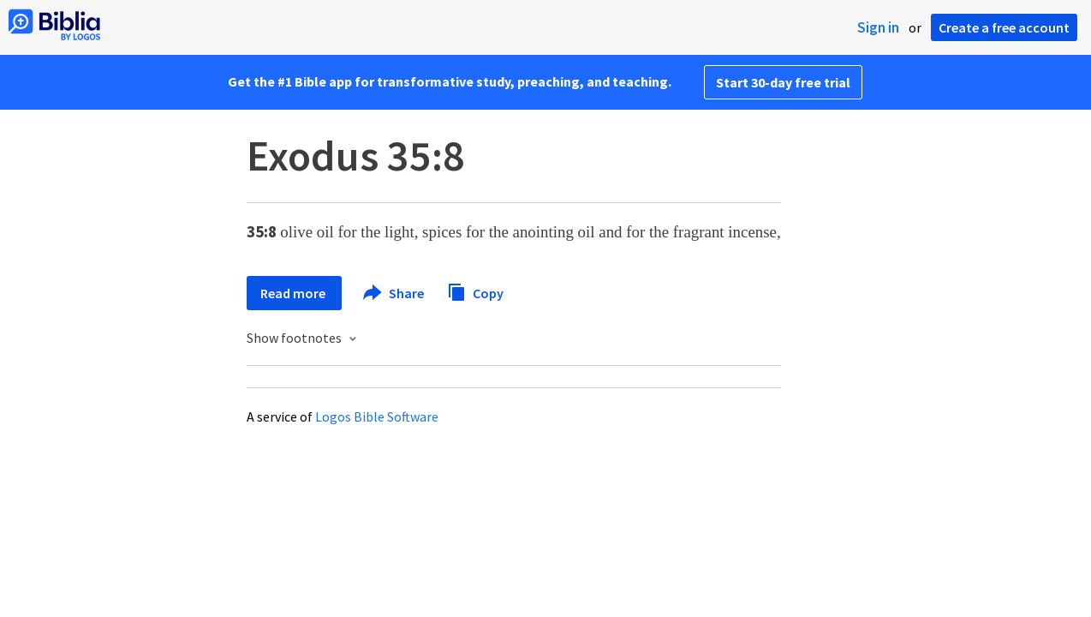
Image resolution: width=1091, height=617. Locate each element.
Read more (294, 293)
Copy (475, 291)
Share (394, 293)
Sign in (878, 27)
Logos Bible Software (376, 416)
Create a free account (1004, 27)
